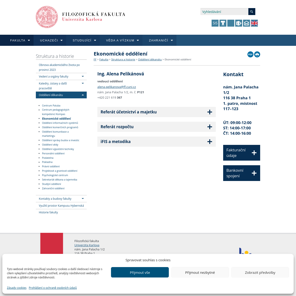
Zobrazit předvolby (260, 272)
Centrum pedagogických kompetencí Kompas (55, 112)
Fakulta (103, 59)
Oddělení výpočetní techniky (58, 149)
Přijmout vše (140, 272)
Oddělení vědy (50, 144)
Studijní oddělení (51, 184)
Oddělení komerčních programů (60, 127)
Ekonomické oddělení (56, 118)
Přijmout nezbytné (200, 272)
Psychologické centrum (55, 175)
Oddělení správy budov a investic (60, 140)
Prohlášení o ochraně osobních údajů (53, 288)
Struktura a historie (55, 56)
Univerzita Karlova (86, 245)
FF (95, 59)
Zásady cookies (16, 288)
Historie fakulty (48, 212)
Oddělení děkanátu (51, 95)
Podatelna (48, 157)
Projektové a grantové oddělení (59, 170)
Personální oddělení (53, 153)
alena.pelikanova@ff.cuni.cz (116, 86)
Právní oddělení (51, 166)
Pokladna (47, 162)
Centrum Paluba (51, 105)
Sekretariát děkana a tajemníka (59, 179)
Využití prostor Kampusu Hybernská (61, 205)
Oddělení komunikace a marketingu (55, 134)
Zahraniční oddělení (53, 188)
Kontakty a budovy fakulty (55, 198)
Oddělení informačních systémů (60, 123)
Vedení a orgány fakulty (53, 76)
